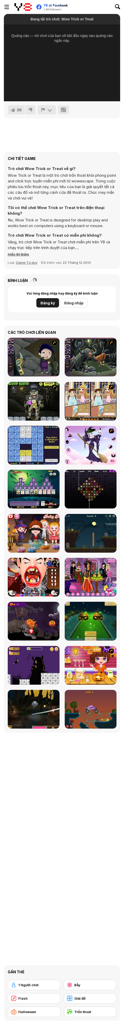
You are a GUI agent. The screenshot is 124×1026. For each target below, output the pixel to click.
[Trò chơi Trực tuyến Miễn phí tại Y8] (23, 7)
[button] (18, 254)
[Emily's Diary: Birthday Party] (91, 577)
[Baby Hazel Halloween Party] (34, 533)
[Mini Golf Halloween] (91, 621)
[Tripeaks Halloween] (34, 489)
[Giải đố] (90, 998)
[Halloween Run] (34, 665)
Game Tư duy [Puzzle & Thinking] (26, 262)
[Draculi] (91, 489)
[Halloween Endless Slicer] (34, 709)
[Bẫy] (90, 985)
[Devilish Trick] (91, 401)
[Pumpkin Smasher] (34, 621)
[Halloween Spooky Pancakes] (91, 665)
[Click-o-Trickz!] (34, 445)
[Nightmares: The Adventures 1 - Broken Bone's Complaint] (34, 357)
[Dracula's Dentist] (34, 577)
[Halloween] (34, 1012)
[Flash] (34, 998)
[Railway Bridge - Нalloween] (91, 709)
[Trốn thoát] (90, 1012)
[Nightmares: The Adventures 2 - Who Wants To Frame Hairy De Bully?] (91, 357)
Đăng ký (47, 303)
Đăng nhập (74, 303)
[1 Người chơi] (34, 985)
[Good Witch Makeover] (91, 445)
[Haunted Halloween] (91, 533)
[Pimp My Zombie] (34, 401)
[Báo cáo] (46, 109)
